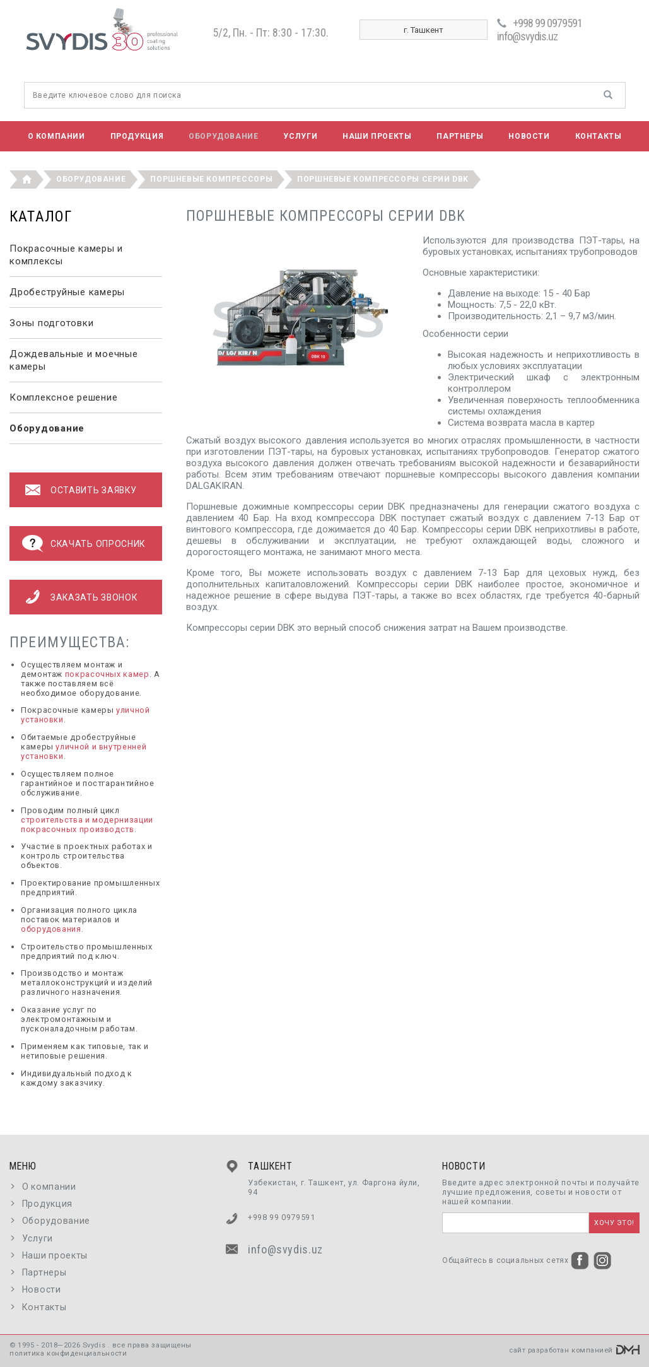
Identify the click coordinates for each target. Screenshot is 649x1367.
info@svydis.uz (527, 36)
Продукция (136, 136)
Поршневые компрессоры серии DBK (383, 179)
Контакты (598, 136)
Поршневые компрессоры (211, 179)
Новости (528, 136)
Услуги (300, 136)
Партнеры (459, 136)
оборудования (51, 929)
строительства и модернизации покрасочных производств (87, 824)
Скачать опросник (97, 544)
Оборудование (223, 136)
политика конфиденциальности (68, 1353)
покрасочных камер (107, 674)
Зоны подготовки (51, 323)
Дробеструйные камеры (67, 292)
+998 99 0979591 (547, 23)
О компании (56, 136)
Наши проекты (376, 136)
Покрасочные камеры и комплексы (66, 255)
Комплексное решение (63, 397)
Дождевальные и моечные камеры (73, 360)
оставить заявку (93, 490)
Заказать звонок (93, 597)
